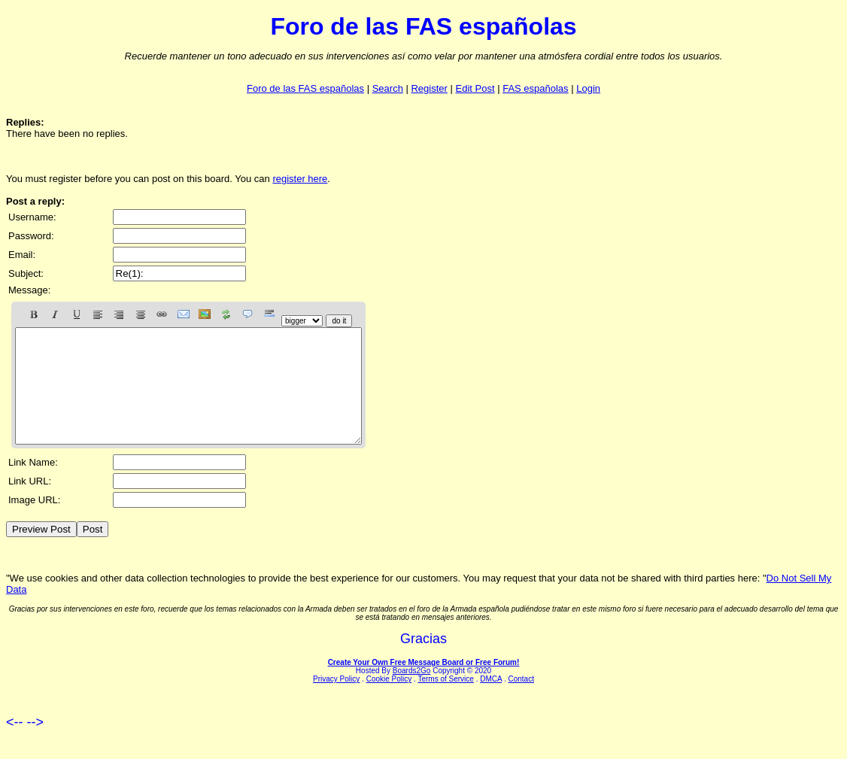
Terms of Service (445, 701)
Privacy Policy (336, 701)
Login (588, 88)
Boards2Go (412, 693)
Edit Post (475, 88)
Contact (520, 701)
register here (299, 178)
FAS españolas (535, 88)
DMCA (491, 701)
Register (429, 88)
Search (387, 88)
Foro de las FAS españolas (305, 88)
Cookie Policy (389, 701)
